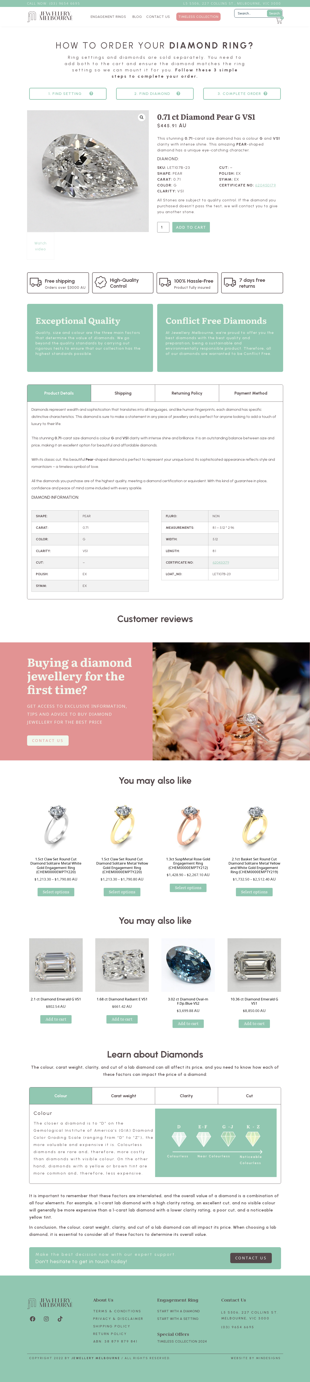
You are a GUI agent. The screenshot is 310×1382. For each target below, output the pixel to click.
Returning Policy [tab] (187, 393)
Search (274, 13)
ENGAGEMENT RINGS (109, 17)
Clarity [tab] (186, 1095)
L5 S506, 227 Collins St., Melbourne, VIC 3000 (232, 3)
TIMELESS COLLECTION (198, 17)
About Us (103, 1300)
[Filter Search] (258, 13)
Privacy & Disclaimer (118, 1319)
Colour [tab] (60, 1095)
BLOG (137, 17)
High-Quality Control (124, 283)
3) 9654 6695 (66, 3)
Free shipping (60, 281)
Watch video (40, 246)
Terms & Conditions (117, 1311)
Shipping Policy (112, 1326)
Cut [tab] (249, 1095)
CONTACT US (158, 17)
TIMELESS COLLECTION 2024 (182, 1341)
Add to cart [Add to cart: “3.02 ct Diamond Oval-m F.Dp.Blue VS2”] (188, 1023)
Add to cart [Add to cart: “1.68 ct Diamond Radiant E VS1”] (122, 1019)
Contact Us (233, 1300)
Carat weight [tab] (123, 1095)
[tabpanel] (155, 500)
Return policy (110, 1334)
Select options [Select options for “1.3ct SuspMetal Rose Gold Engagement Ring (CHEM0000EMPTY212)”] (188, 887)
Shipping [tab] (123, 393)
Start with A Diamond (178, 1311)
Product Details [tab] (59, 393)
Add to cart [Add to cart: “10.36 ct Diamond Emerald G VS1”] (254, 1023)
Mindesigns (268, 1358)
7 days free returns (252, 283)
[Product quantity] (163, 227)
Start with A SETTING (178, 1319)
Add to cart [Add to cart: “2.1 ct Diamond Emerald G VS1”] (56, 1019)
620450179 (265, 185)
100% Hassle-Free (193, 281)
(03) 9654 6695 (237, 1327)
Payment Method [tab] (250, 393)
